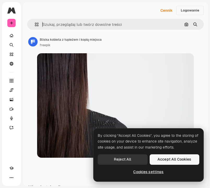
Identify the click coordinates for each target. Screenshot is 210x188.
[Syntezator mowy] (11, 118)
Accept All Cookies (174, 159)
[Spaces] (11, 90)
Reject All (122, 159)
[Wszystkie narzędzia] (11, 81)
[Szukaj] (11, 45)
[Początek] (11, 35)
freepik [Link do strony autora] (45, 45)
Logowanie (190, 10)
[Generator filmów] (11, 109)
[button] (34, 24)
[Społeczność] (11, 64)
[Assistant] (11, 128)
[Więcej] (11, 177)
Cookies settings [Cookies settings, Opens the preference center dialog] (148, 171)
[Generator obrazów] (11, 99)
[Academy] (11, 168)
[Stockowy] (11, 54)
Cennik (166, 10)
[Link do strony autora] (33, 41)
